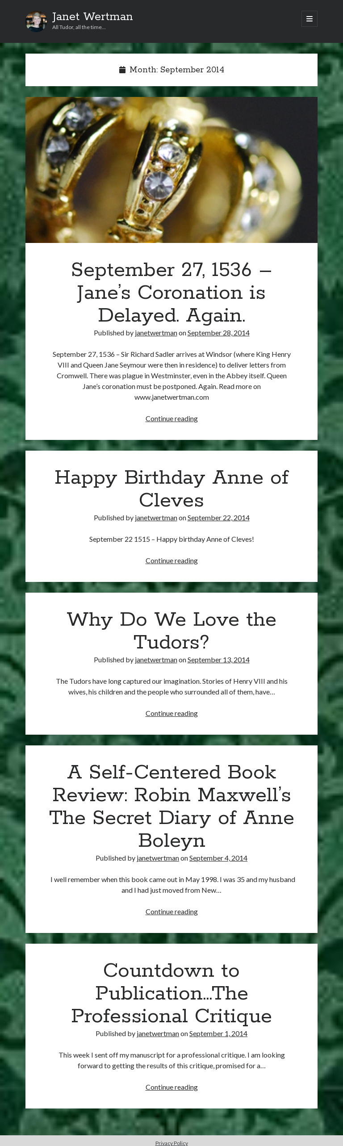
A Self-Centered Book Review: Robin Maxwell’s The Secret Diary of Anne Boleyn (171, 807)
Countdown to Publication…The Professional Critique (171, 993)
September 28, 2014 (219, 332)
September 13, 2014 (219, 659)
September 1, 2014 (218, 1033)
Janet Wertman (92, 17)
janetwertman (156, 332)
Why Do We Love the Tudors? (171, 631)
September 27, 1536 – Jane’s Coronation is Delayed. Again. (171, 170)
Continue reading (172, 418)
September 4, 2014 (218, 857)
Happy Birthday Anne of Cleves (171, 489)
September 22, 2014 (219, 517)
